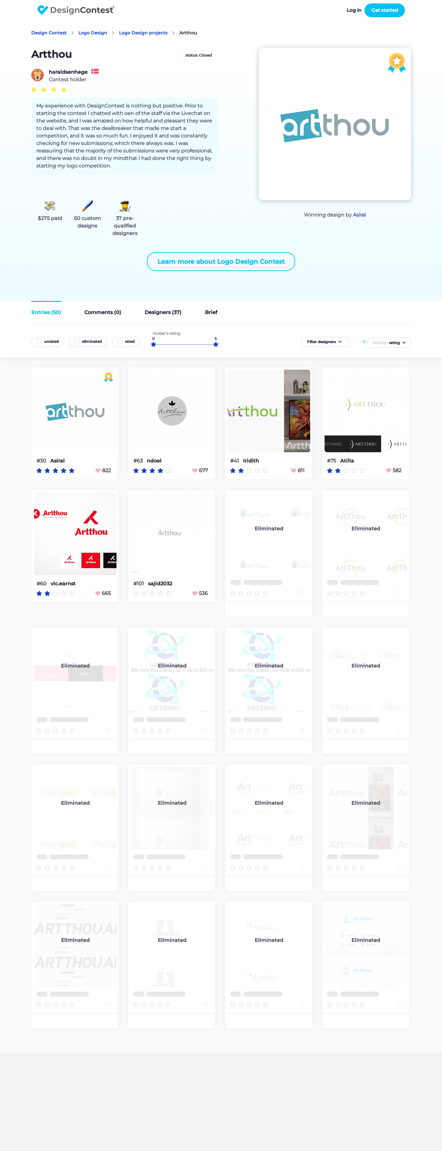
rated (130, 341)
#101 (139, 584)
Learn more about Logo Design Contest (221, 261)
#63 (138, 461)
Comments (102, 312)
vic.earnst (63, 583)
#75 (332, 461)
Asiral (359, 215)
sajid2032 (160, 583)
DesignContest (76, 10)
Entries (46, 312)
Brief (211, 312)
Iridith (251, 460)
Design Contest (49, 32)
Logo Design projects (143, 32)
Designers (163, 312)
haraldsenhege (68, 72)
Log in (354, 10)
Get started (384, 10)
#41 (235, 461)
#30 (42, 461)
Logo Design (92, 32)
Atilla (347, 460)
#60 (42, 584)
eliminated (92, 341)
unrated (51, 341)
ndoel (154, 460)
